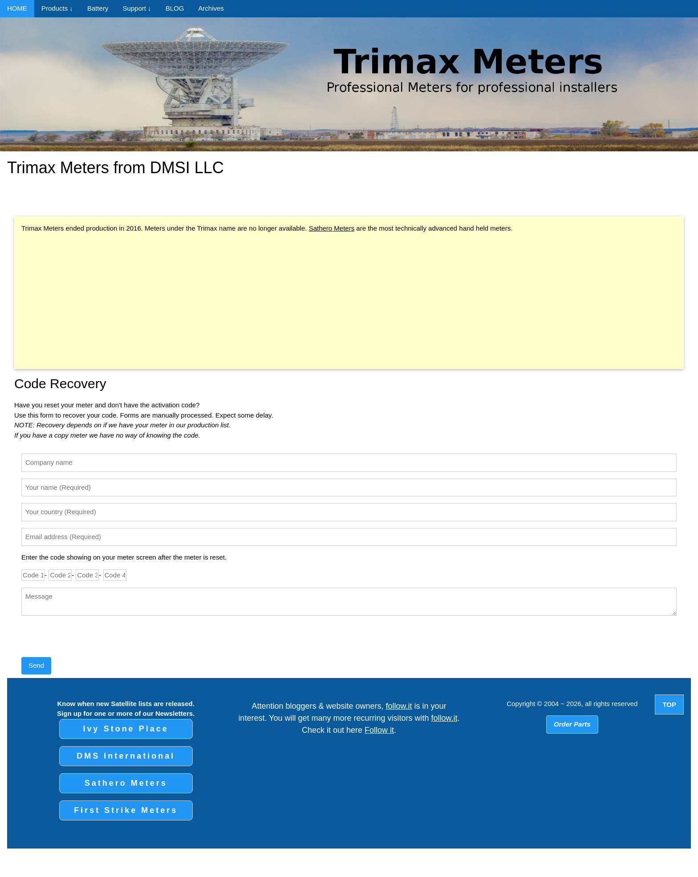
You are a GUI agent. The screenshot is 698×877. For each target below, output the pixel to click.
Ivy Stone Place (126, 728)
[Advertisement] (349, 302)
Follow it (379, 730)
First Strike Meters (126, 810)
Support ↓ (136, 8)
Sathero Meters (332, 228)
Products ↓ (57, 8)
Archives (211, 8)
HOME (17, 8)
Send (36, 665)
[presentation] (89, 639)
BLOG (175, 8)
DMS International (126, 755)
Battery (98, 8)
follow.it (399, 706)
